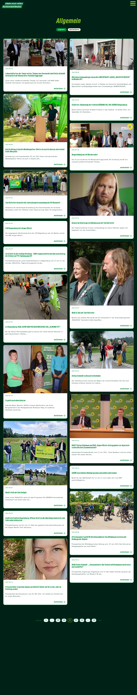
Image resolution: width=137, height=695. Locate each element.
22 (76, 620)
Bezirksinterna (74, 29)
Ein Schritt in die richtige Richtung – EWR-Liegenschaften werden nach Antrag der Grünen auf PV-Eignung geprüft (35, 255)
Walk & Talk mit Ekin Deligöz (16, 492)
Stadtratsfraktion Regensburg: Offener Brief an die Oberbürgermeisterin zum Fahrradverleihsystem (35, 519)
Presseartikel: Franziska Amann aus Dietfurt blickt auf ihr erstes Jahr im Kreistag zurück (33, 588)
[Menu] (133, 3)
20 (64, 620)
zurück (38, 620)
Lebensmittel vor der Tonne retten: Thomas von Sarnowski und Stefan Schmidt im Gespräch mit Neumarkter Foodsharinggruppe (35, 74)
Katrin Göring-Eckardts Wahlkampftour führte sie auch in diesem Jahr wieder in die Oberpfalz (35, 150)
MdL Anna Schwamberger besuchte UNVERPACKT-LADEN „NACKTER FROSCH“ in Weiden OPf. (101, 78)
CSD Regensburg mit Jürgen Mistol (18, 228)
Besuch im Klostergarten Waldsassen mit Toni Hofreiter (93, 223)
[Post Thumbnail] (35, 52)
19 (58, 620)
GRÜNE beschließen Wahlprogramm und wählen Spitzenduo (94, 473)
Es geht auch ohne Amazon (15, 400)
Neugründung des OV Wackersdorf (85, 154)
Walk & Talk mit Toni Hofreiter (83, 313)
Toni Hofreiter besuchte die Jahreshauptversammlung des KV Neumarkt (32, 202)
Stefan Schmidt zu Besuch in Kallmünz (86, 376)
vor (100, 620)
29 (94, 620)
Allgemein (61, 29)
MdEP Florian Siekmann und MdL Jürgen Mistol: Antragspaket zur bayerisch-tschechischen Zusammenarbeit (101, 446)
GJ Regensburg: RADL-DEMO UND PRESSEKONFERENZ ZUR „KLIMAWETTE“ (32, 327)
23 (82, 620)
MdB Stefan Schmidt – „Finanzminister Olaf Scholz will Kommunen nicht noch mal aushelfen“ (101, 565)
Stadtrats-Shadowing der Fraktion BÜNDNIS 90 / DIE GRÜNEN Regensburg (99, 105)
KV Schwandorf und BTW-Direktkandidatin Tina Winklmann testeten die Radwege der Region (99, 538)
